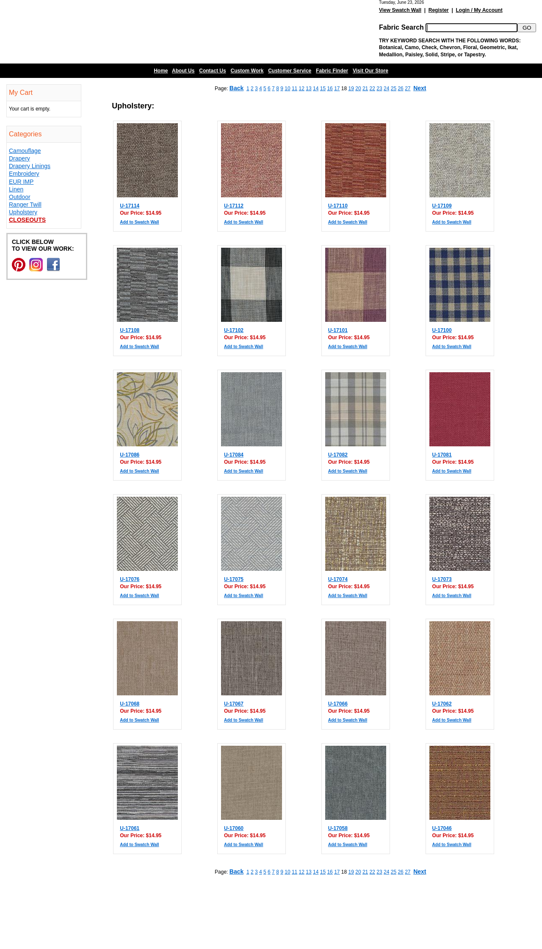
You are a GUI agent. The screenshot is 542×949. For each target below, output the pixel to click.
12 (301, 88)
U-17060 (233, 828)
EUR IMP (21, 181)
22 (372, 88)
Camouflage (25, 150)
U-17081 (442, 455)
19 (351, 88)
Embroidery (24, 173)
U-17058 (338, 828)
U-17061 (129, 828)
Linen (16, 189)
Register (439, 10)
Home (161, 71)
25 (393, 88)
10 (287, 88)
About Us (183, 71)
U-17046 (442, 828)
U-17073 (442, 579)
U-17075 (233, 579)
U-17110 (338, 206)
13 (308, 88)
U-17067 (233, 704)
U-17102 (233, 330)
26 (400, 88)
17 (337, 88)
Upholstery (23, 212)
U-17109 (442, 206)
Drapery (19, 158)
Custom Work (247, 71)
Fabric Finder (332, 71)
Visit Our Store (370, 71)
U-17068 (129, 704)
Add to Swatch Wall (139, 222)
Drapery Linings (29, 166)
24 (386, 88)
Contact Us (212, 71)
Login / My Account (479, 10)
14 (315, 88)
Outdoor (19, 197)
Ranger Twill (25, 204)
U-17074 (338, 579)
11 (294, 88)
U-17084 (233, 455)
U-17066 (338, 704)
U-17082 (338, 455)
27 (407, 88)
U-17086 (129, 455)
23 (379, 88)
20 (358, 88)
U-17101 (338, 330)
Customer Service (289, 71)
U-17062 (442, 704)
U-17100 (442, 330)
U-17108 (129, 330)
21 (365, 88)
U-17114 (129, 206)
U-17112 (233, 206)
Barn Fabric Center (84, 32)
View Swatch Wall (400, 10)
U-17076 (129, 579)
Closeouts (27, 219)
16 (329, 88)
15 (323, 88)
